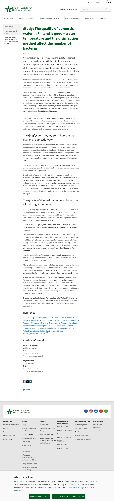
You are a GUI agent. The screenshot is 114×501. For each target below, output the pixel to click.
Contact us (91, 467)
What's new (9, 26)
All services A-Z (42, 431)
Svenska (99, 3)
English (108, 3)
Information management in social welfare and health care (28, 463)
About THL (91, 445)
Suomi (90, 3)
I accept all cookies (39, 496)
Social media (8, 448)
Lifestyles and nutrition (28, 470)
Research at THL (59, 433)
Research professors (60, 443)
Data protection (92, 459)
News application (9, 444)
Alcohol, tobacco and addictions (28, 435)
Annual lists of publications (92, 432)
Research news (59, 451)
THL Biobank (58, 447)
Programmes (58, 440)
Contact (63, 9)
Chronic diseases (26, 440)
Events (6, 437)
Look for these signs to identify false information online (11, 41)
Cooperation (91, 456)
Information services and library (44, 435)
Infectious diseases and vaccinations (28, 456)
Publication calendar (77, 438)
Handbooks (91, 437)
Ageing (23, 431)
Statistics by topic (76, 431)
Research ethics (59, 454)
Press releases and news (11, 32)
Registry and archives (44, 440)
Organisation (91, 449)
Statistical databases (77, 441)
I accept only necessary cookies (69, 496)
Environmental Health (28, 444)
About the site (92, 463)
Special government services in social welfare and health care (45, 446)
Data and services (76, 434)
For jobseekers (92, 452)
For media (73, 9)
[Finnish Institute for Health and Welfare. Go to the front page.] (28, 417)
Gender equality (26, 451)
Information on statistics (76, 446)
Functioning (24, 448)
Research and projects (61, 436)
